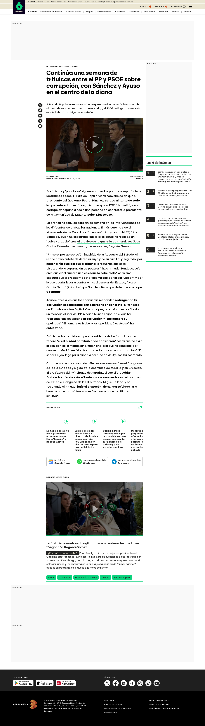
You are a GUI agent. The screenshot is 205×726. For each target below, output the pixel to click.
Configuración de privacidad (117, 708)
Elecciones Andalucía (51, 11)
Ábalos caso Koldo (58, 2)
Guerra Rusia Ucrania (94, 2)
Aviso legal (109, 700)
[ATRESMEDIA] (26, 706)
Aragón (89, 11)
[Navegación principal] (190, 7)
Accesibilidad (110, 712)
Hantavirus (109, 2)
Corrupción (65, 577)
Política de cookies (113, 704)
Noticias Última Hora (86, 577)
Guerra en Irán (43, 2)
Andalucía (134, 11)
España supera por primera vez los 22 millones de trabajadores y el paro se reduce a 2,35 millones (175, 193)
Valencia (163, 11)
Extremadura (104, 11)
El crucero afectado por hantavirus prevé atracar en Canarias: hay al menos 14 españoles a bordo (172, 252)
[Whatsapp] (124, 685)
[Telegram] (132, 685)
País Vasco (149, 11)
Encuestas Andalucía (124, 2)
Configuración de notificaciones (164, 708)
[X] (107, 685)
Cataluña (120, 11)
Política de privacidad (159, 700)
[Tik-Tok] (148, 685)
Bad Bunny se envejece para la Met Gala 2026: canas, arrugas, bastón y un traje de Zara (173, 236)
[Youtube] (156, 685)
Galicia (187, 11)
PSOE (51, 577)
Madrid (175, 11)
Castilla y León (73, 11)
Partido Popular (122, 577)
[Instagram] (140, 685)
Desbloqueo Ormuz (75, 2)
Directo (105, 577)
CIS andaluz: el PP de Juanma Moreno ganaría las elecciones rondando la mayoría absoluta (173, 206)
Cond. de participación (159, 704)
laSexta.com (52, 177)
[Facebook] (115, 685)
